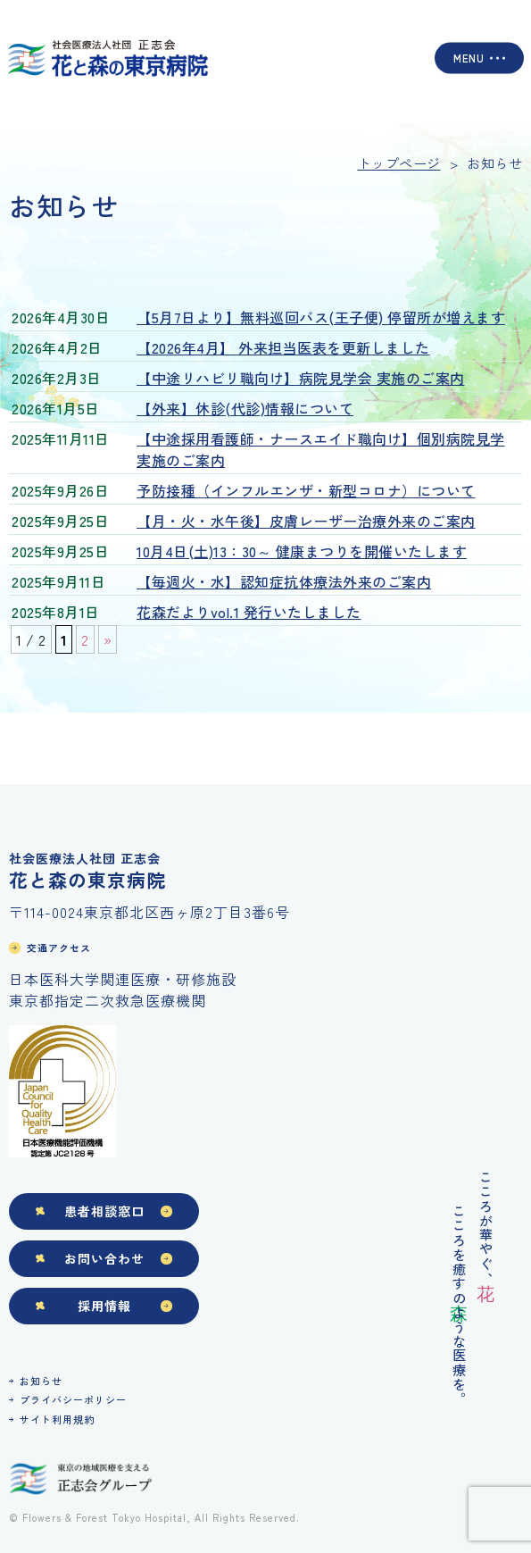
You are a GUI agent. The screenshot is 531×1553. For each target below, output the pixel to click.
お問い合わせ (104, 1258)
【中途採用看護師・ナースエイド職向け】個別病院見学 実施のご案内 (321, 449)
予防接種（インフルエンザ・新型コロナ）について (306, 490)
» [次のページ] (108, 639)
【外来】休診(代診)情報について (245, 408)
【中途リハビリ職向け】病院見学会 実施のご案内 (301, 377)
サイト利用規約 (57, 1419)
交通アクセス (59, 947)
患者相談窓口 (104, 1211)
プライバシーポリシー (73, 1399)
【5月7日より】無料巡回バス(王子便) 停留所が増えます (321, 317)
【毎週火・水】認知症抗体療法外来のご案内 (284, 581)
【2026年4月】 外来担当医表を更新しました (283, 347)
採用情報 (104, 1306)
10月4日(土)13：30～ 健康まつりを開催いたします (302, 551)
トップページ (399, 163)
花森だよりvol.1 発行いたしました (249, 611)
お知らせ (41, 1380)
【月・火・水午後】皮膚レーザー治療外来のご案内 (306, 520)
